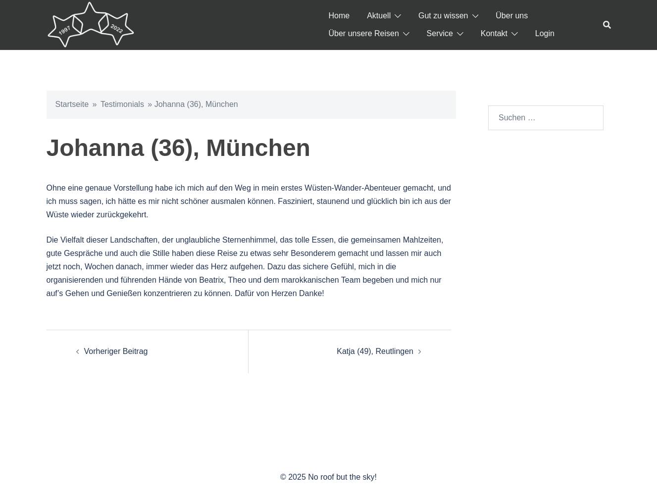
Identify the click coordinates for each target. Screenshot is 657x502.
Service (440, 33)
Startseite (72, 104)
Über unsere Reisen (364, 33)
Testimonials (122, 104)
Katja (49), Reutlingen (375, 351)
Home (339, 15)
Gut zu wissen (443, 15)
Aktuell (379, 15)
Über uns (512, 15)
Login (545, 33)
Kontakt (494, 33)
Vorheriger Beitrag (116, 351)
